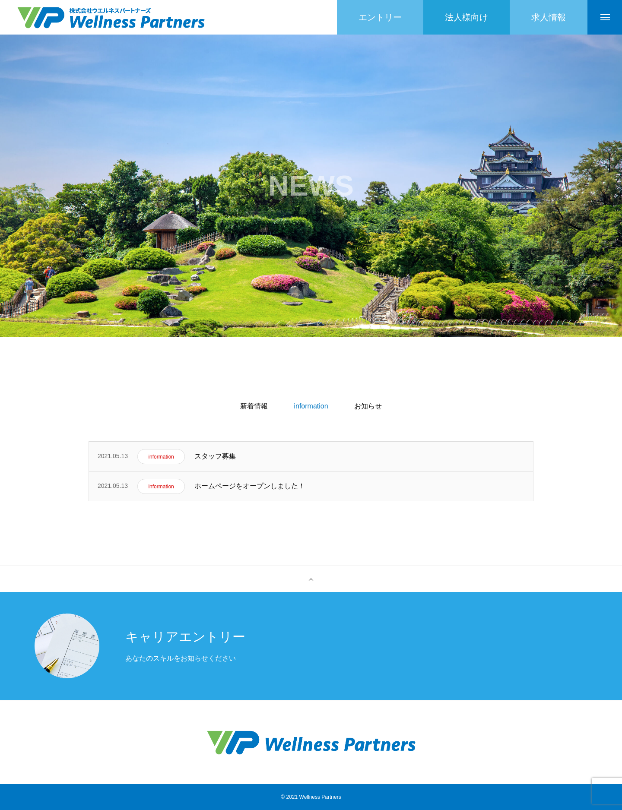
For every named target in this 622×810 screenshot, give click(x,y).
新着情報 (254, 406)
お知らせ (368, 406)
